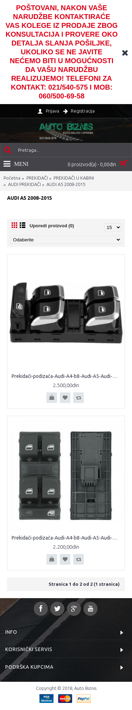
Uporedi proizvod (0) (52, 225)
